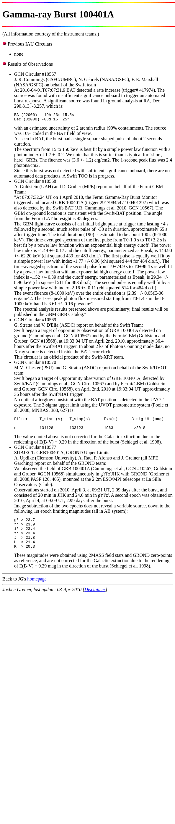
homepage (37, 589)
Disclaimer (94, 600)
